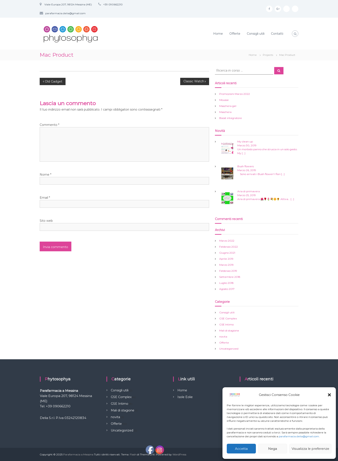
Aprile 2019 (226, 258)
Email (45, 198)
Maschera (225, 112)
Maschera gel (227, 106)
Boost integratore (230, 118)
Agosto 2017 (227, 289)
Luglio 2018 (226, 282)
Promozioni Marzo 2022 (234, 93)
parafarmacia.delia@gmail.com (299, 436)
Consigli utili (255, 34)
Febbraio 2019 (228, 270)
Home (218, 34)
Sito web (46, 221)
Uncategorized (228, 348)
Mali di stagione (229, 330)
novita (223, 336)
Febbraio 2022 (228, 246)
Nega (272, 449)
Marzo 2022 (226, 240)
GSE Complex (228, 318)
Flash (133, 454)
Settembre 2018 (229, 276)
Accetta (241, 449)
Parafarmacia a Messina (78, 454)
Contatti (277, 34)
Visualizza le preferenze (310, 449)
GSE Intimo (226, 324)
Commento (49, 125)
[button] (329, 395)
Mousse (224, 100)
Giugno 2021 (227, 252)
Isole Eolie (185, 397)
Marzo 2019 (226, 264)
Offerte (234, 34)
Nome (45, 175)
